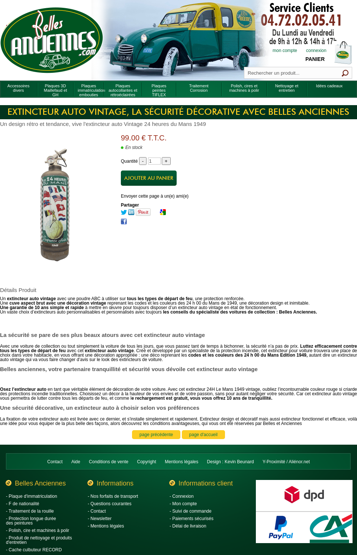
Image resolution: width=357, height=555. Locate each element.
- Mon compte (183, 503)
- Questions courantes (109, 503)
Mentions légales (181, 461)
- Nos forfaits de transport (113, 496)
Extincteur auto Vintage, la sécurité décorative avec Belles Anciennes (178, 112)
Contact (54, 461)
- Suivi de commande (191, 511)
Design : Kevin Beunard (230, 461)
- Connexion (182, 496)
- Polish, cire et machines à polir (37, 530)
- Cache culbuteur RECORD (34, 549)
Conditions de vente (108, 461)
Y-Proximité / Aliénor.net (286, 461)
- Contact (97, 511)
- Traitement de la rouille (30, 511)
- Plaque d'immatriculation (31, 496)
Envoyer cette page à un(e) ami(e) (155, 196)
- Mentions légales (106, 526)
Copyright (146, 461)
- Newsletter (100, 518)
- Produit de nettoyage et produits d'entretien (39, 540)
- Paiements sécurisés (191, 518)
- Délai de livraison (188, 526)
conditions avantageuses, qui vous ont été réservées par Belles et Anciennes (226, 423)
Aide (75, 461)
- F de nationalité (22, 503)
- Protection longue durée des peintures (31, 521)
